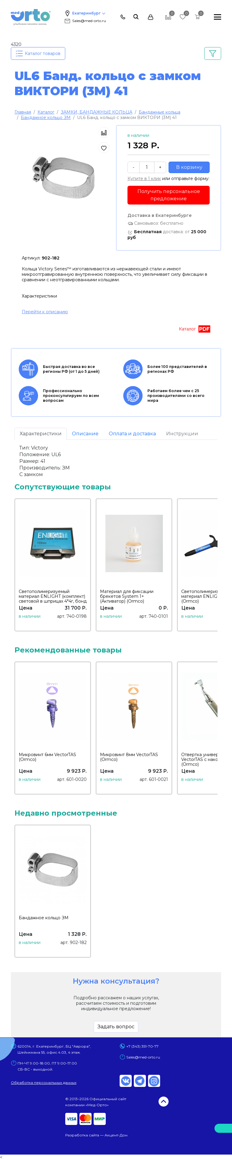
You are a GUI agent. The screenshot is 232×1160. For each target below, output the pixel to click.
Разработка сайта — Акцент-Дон (96, 1135)
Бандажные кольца (159, 112)
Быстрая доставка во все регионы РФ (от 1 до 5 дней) (59, 369)
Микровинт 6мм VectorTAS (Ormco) (47, 757)
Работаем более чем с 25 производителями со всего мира (164, 395)
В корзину (189, 167)
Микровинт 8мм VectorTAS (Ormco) (129, 757)
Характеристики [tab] (41, 434)
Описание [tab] (85, 434)
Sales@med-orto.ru (85, 20)
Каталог (45, 112)
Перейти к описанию (45, 311)
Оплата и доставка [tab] (132, 434)
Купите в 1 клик (144, 178)
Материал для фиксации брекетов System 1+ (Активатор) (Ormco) (126, 596)
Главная (22, 112)
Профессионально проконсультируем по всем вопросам (59, 395)
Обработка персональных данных (43, 1082)
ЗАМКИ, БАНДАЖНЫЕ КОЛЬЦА (96, 112)
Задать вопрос (116, 1027)
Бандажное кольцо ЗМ (46, 117)
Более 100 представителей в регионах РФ (165, 369)
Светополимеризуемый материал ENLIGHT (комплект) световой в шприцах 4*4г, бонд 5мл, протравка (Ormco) (53, 599)
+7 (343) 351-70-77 (142, 1046)
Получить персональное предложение (168, 194)
